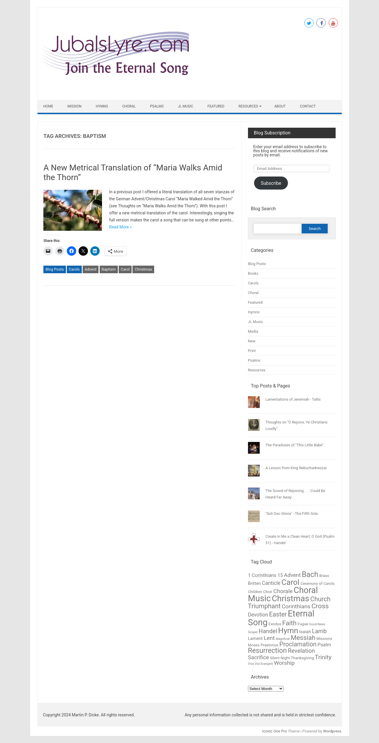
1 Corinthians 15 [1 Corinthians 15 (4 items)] (265, 575)
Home (48, 106)
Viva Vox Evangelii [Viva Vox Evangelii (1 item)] (260, 664)
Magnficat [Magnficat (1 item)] (283, 639)
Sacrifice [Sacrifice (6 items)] (258, 657)
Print (252, 351)
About (280, 106)
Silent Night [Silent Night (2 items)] (280, 658)
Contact (308, 106)
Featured (216, 106)
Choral (129, 106)
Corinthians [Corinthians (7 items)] (296, 606)
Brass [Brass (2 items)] (324, 575)
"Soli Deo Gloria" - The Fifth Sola (292, 513)
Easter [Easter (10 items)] (278, 614)
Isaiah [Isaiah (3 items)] (305, 631)
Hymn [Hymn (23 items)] (288, 630)
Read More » (120, 227)
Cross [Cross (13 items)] (320, 606)
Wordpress (332, 731)
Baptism (109, 269)
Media (253, 331)
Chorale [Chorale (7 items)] (283, 591)
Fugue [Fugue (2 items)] (303, 624)
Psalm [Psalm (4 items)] (324, 645)
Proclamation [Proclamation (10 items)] (298, 644)
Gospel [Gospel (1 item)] (253, 632)
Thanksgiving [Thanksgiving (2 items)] (302, 658)
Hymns (102, 106)
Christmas (143, 269)
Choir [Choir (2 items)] (267, 592)
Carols (74, 269)
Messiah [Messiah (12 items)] (303, 637)
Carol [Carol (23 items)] (290, 582)
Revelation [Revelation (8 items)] (301, 650)
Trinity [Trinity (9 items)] (323, 657)
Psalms (157, 106)
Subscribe (271, 183)
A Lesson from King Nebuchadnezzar (296, 468)
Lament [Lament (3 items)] (255, 638)
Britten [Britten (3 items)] (254, 583)
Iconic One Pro (274, 731)
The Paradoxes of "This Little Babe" (295, 445)
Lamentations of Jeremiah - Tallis (293, 399)
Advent (90, 269)
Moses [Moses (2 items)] (254, 645)
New (251, 341)
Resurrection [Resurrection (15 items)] (267, 650)
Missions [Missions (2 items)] (324, 638)
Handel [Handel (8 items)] (268, 631)
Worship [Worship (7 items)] (284, 663)
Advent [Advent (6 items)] (292, 575)
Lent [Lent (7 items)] (269, 638)
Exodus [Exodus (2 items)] (274, 624)
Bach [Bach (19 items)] (310, 574)
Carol (125, 269)
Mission (74, 106)
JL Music (185, 106)
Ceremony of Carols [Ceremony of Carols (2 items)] (317, 583)
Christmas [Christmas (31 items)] (290, 598)
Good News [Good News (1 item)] (317, 624)
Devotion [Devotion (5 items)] (258, 615)
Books (253, 273)
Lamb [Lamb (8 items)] (319, 631)
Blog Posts (54, 269)
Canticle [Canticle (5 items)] (271, 583)
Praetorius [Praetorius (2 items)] (269, 645)
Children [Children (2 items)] (255, 592)
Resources (248, 106)
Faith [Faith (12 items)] (289, 623)
